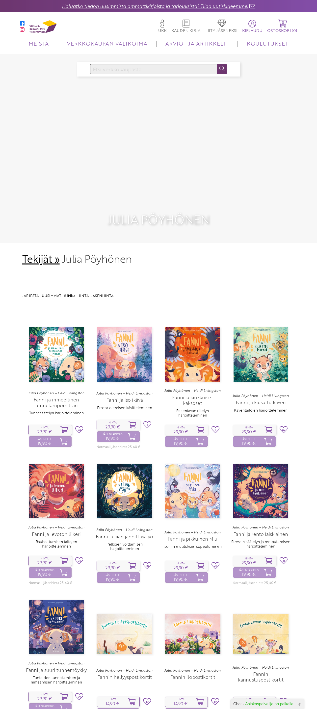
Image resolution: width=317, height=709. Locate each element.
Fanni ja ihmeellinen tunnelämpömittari (56, 406)
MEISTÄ (39, 43)
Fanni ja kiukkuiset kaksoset (192, 403)
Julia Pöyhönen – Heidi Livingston (56, 396)
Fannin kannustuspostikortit (261, 680)
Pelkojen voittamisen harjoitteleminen (124, 549)
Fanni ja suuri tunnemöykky (56, 673)
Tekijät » (41, 262)
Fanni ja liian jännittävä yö (124, 540)
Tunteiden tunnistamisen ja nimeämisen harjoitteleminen (56, 683)
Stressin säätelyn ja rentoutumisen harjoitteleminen (260, 547)
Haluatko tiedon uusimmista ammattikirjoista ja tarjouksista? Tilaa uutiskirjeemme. (155, 6)
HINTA (83, 299)
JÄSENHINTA (102, 299)
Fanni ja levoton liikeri (56, 537)
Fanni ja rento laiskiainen (260, 537)
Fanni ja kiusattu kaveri (261, 406)
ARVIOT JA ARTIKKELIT (197, 43)
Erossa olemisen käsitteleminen (124, 411)
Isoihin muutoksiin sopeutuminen (192, 549)
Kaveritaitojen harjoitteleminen (261, 413)
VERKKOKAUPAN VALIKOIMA (107, 43)
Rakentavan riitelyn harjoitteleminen (192, 416)
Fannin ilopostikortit (192, 680)
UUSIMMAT (51, 299)
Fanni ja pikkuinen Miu (192, 542)
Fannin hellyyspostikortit (124, 680)
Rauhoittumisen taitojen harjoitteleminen (56, 547)
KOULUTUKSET (267, 43)
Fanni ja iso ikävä (124, 403)
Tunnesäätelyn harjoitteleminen (56, 416)
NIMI (69, 299)
